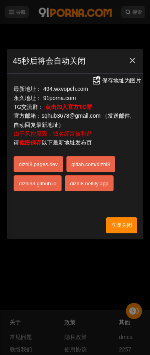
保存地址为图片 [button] (116, 80)
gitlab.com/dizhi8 (91, 164)
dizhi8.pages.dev (38, 164)
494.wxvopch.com (65, 89)
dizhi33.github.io (37, 184)
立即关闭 (121, 225)
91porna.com (59, 98)
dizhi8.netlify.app (89, 184)
